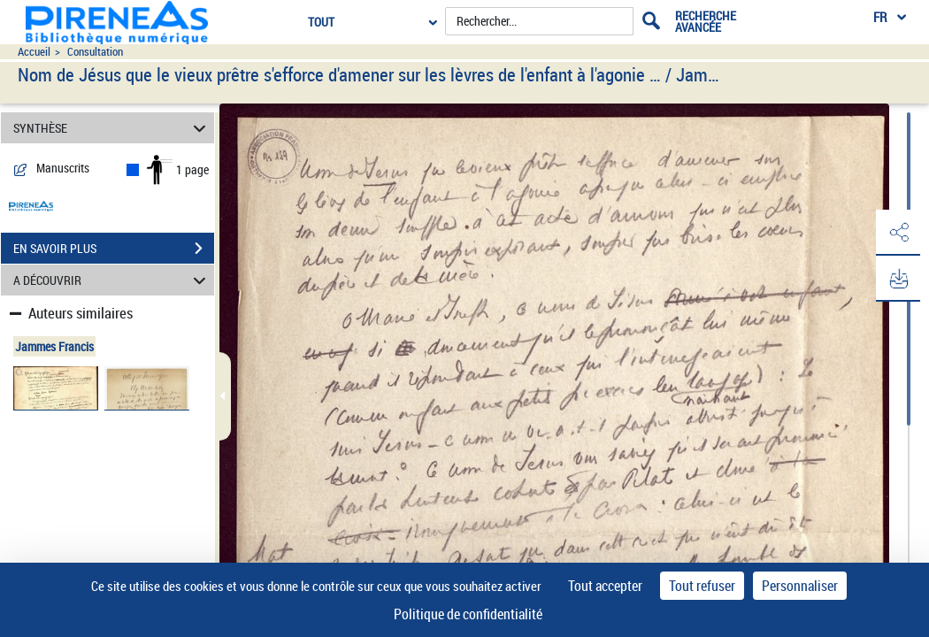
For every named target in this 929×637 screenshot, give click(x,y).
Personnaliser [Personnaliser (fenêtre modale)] (800, 585)
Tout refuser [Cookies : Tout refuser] (702, 585)
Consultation (95, 51)
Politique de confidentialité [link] (468, 614)
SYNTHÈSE (112, 127)
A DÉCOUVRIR (112, 280)
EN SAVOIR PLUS (113, 248)
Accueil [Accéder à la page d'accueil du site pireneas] (34, 51)
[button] (898, 233)
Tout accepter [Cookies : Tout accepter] (605, 585)
